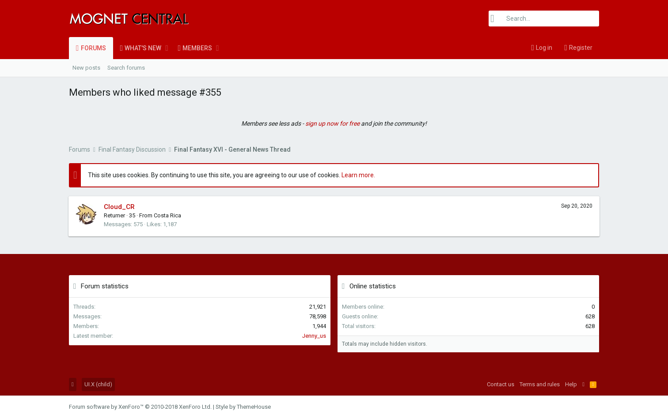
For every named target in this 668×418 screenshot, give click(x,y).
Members (197, 48)
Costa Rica (168, 215)
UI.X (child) (98, 384)
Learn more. (358, 175)
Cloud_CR (119, 207)
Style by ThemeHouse (243, 406)
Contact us (500, 384)
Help (571, 384)
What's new (143, 48)
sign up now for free (332, 123)
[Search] (544, 18)
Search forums (126, 67)
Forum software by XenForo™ (140, 406)
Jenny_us (314, 335)
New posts (86, 67)
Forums (93, 48)
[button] (167, 48)
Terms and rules (540, 384)
